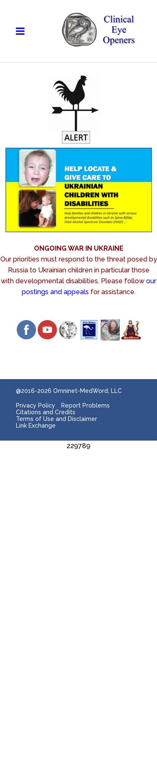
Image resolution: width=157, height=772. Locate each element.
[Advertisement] (78, 529)
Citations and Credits (45, 412)
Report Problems (85, 405)
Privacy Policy (35, 405)
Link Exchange (36, 425)
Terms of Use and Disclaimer (56, 418)
